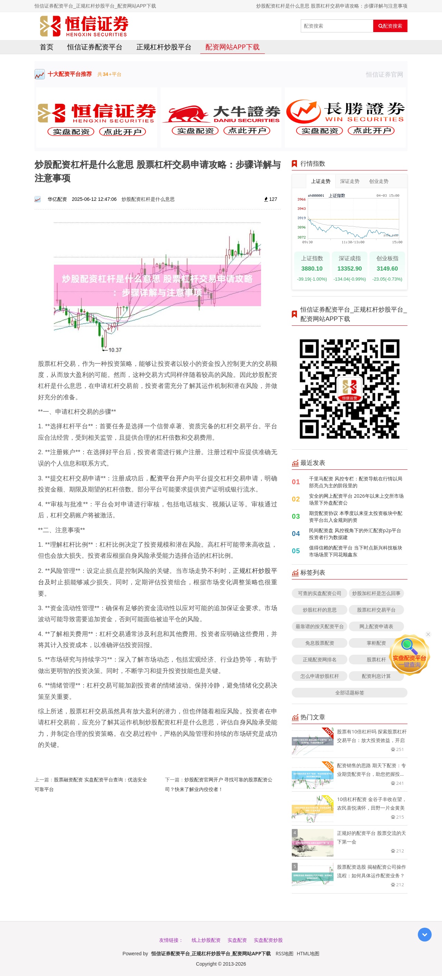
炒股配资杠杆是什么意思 (148, 199)
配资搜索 (390, 26)
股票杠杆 (376, 659)
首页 (47, 46)
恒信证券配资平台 (95, 46)
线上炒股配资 (206, 940)
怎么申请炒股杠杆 (319, 676)
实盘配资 (237, 940)
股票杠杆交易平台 (376, 609)
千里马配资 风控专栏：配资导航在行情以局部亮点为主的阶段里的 (355, 482)
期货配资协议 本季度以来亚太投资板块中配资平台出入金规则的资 (355, 516)
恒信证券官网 (386, 74)
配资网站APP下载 (232, 46)
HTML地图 (308, 953)
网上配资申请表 (376, 626)
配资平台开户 (169, 478)
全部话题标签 (349, 692)
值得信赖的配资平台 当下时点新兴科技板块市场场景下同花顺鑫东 (355, 551)
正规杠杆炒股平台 (164, 46)
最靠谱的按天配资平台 (320, 626)
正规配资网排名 (320, 659)
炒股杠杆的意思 (320, 609)
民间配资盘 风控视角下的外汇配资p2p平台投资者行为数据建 (355, 533)
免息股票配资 (319, 643)
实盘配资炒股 (268, 940)
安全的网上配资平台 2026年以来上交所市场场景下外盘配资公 (356, 499)
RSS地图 (285, 953)
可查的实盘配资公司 (320, 593)
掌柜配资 (376, 643)
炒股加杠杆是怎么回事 (376, 593)
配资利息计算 (376, 676)
